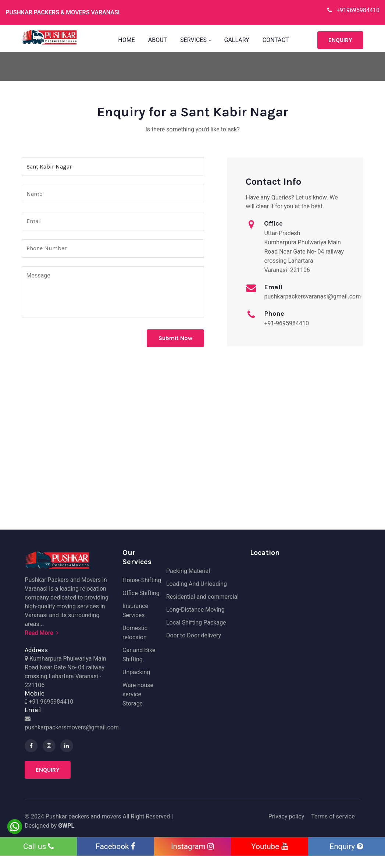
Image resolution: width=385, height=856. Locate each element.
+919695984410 (353, 10)
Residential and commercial (202, 596)
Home (126, 39)
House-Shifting (141, 580)
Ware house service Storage (137, 694)
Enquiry (340, 39)
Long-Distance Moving (195, 609)
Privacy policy (286, 816)
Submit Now (175, 338)
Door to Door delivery (193, 635)
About (157, 39)
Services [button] (194, 39)
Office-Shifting (141, 593)
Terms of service (332, 816)
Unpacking (136, 672)
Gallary (236, 39)
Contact (276, 39)
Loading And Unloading (196, 583)
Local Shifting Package (196, 622)
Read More (41, 632)
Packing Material (188, 570)
